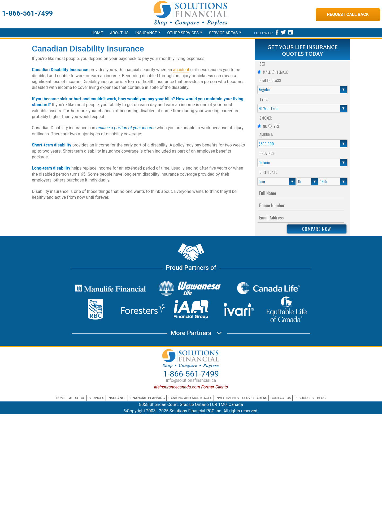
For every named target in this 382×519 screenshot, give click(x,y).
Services (96, 398)
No (265, 126)
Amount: (266, 134)
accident (181, 69)
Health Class (270, 80)
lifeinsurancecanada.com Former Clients (191, 387)
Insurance (146, 33)
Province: (267, 153)
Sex (262, 64)
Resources (304, 398)
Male (267, 72)
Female (282, 72)
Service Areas (223, 33)
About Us (119, 33)
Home (97, 33)
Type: (263, 99)
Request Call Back (348, 14)
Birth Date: (268, 172)
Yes (276, 126)
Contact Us (281, 398)
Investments (227, 398)
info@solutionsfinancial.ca (191, 380)
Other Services (183, 33)
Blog (321, 398)
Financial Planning (147, 398)
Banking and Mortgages (190, 398)
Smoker (265, 118)
